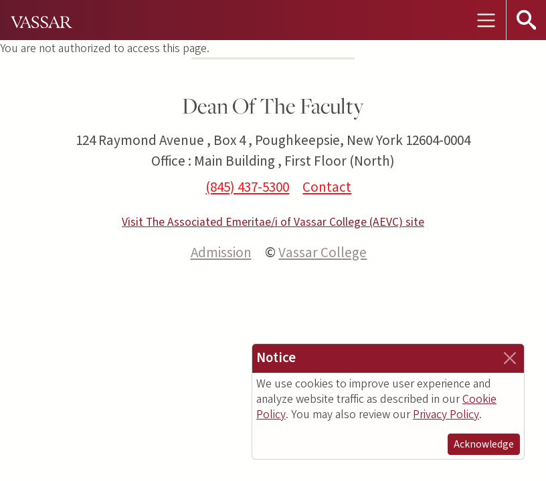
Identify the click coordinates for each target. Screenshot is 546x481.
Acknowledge (484, 444)
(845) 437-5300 (247, 187)
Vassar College (322, 253)
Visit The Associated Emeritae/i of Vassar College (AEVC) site (273, 222)
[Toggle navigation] (486, 20)
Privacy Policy (446, 414)
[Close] (510, 358)
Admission (221, 253)
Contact (326, 187)
